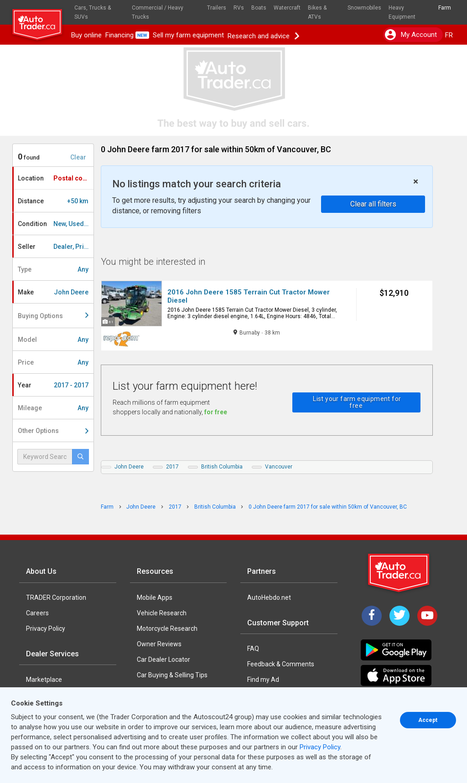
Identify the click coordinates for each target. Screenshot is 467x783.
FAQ (253, 648)
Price (53, 362)
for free (215, 412)
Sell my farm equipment (188, 35)
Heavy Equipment (402, 12)
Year (53, 385)
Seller (55, 246)
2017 (172, 467)
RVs (239, 8)
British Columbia (222, 467)
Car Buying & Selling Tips (172, 675)
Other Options (53, 430)
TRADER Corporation (56, 597)
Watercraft (287, 8)
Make (53, 292)
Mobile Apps (154, 597)
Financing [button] (127, 35)
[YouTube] (427, 616)
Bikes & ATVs (317, 12)
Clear (78, 157)
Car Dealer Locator (163, 659)
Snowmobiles (364, 8)
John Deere (129, 467)
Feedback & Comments (280, 664)
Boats (258, 8)
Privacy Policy (45, 628)
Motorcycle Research (167, 628)
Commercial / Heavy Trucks (157, 12)
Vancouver (278, 467)
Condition (55, 223)
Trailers (216, 8)
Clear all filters (373, 204)
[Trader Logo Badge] (399, 573)
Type (53, 269)
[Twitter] (399, 616)
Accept (427, 720)
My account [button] (411, 34)
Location (55, 178)
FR (449, 35)
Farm (444, 8)
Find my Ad (263, 679)
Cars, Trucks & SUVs (92, 12)
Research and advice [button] (263, 35)
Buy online (86, 35)
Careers (37, 613)
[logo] (40, 20)
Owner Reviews (159, 644)
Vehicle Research (162, 613)
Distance (53, 201)
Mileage (53, 408)
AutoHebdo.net (269, 597)
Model (53, 339)
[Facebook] (372, 616)
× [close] (415, 181)
